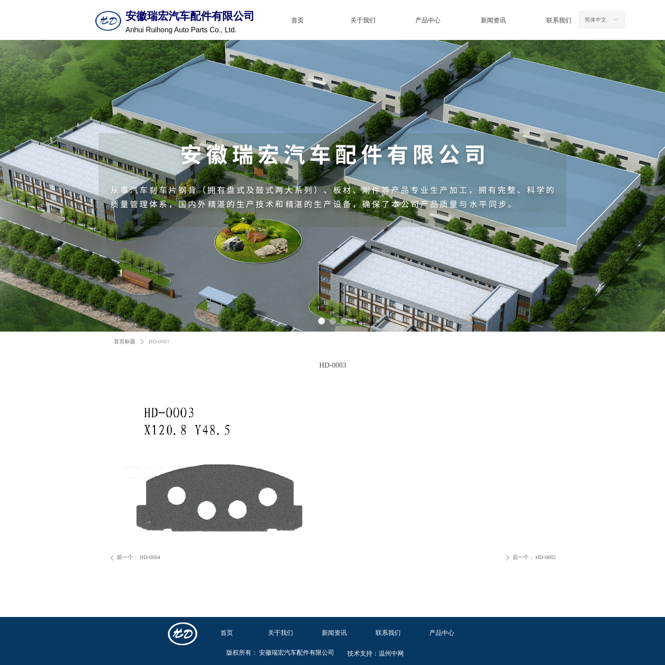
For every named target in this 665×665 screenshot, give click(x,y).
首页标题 (124, 341)
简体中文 (595, 20)
